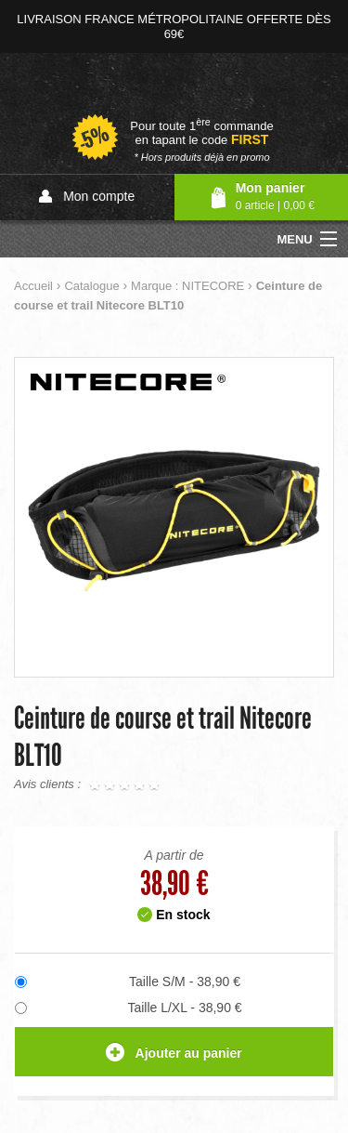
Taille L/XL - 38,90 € (184, 1007)
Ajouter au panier (174, 1053)
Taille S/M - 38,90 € (184, 981)
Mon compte (87, 196)
